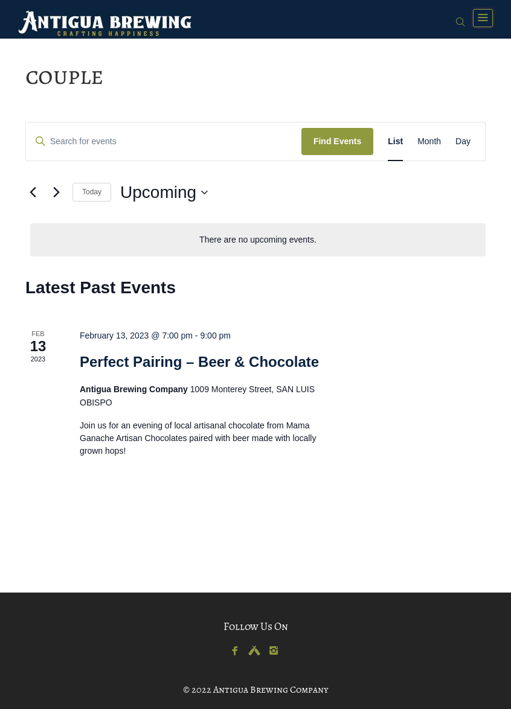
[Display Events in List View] (395, 141)
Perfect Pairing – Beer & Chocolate (199, 362)
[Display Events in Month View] (429, 141)
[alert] (258, 239)
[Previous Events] (32, 192)
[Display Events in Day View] (463, 141)
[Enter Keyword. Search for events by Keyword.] (163, 141)
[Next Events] (56, 192)
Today (91, 192)
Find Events (337, 141)
